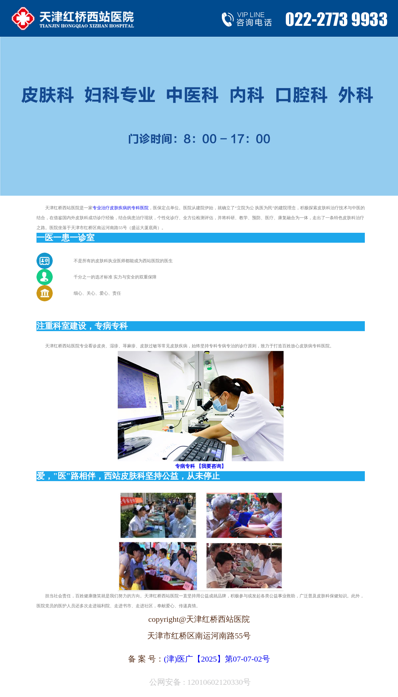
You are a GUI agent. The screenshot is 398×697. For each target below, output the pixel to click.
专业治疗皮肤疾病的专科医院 (121, 207)
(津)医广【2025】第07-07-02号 (217, 659)
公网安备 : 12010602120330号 (199, 682)
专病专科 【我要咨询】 (200, 466)
